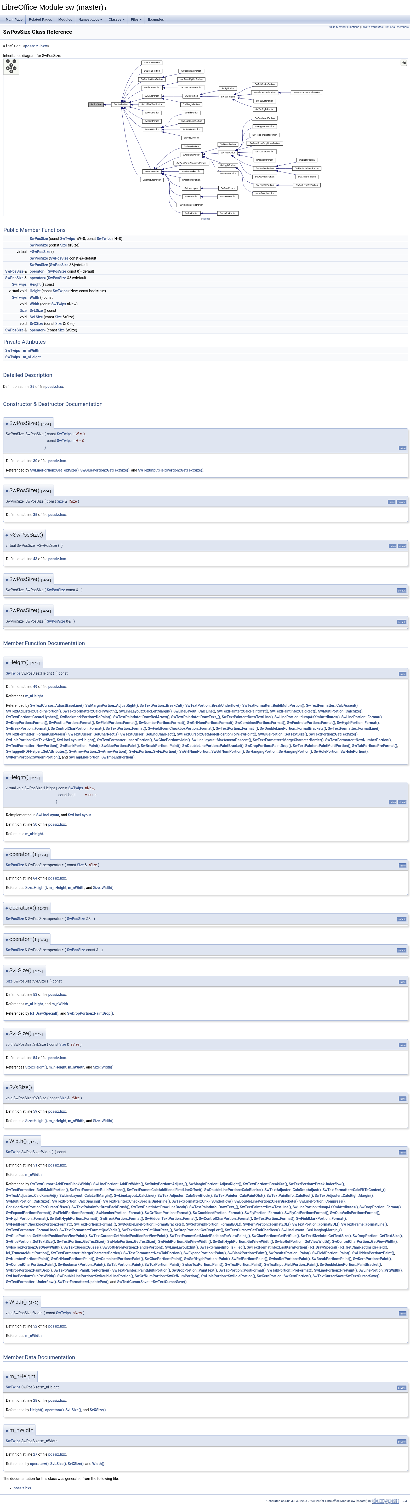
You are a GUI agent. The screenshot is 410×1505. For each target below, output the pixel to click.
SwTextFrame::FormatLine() (364, 1224)
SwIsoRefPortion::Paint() (289, 1259)
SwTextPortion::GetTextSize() (333, 734)
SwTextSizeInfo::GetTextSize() (326, 1236)
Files (136, 19)
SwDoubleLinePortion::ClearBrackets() (266, 1201)
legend (205, 218)
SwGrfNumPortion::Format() (210, 723)
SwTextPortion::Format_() (237, 728)
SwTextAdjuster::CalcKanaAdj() (32, 1195)
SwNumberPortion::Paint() (27, 1259)
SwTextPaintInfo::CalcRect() (293, 711)
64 (35, 878)
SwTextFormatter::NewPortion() (32, 746)
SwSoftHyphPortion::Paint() (207, 1259)
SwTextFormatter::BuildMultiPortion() (273, 705)
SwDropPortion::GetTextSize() (377, 1236)
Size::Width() (103, 888)
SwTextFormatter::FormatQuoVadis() (36, 734)
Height (35, 284)
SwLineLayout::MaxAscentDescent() (221, 740)
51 (35, 1165)
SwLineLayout (47, 815)
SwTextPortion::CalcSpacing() (76, 1201)
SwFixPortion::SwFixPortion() (153, 751)
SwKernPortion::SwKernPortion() (33, 757)
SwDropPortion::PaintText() (194, 1270)
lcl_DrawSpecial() (44, 1013)
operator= (38, 271)
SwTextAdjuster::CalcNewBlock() (184, 1195)
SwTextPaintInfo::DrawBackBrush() (100, 1207)
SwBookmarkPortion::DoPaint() (85, 717)
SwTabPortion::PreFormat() (374, 746)
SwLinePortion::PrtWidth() (380, 1270)
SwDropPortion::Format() (26, 723)
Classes (116, 19)
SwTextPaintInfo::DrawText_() (195, 717)
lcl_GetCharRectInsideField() (363, 1247)
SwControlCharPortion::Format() (77, 728)
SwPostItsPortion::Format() (71, 723)
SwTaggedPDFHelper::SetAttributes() (36, 751)
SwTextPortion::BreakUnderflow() (213, 705)
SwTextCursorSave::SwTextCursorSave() (345, 1276)
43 (35, 559)
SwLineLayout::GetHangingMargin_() (311, 1230)
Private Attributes (372, 27)
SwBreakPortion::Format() (27, 728)
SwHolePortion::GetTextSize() (30, 740)
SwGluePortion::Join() (171, 740)
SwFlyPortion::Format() (263, 1213)
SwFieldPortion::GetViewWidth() (184, 1241)
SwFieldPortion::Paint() (331, 1253)
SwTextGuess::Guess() (82, 1247)
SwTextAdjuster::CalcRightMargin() (344, 1195)
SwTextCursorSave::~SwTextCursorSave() (151, 1282)
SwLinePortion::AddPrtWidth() (118, 1184)
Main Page (14, 19)
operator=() (54, 1410)
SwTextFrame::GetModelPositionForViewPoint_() (210, 1236)
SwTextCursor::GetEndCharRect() (147, 734)
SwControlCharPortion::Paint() (31, 1264)
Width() (98, 1464)
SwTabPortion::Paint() (124, 1264)
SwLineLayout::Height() (76, 740)
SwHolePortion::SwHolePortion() (341, 751)
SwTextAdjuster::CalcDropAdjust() (292, 1190)
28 (35, 1400)
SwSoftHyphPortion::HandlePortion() (132, 1247)
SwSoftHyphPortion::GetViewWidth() (243, 1241)
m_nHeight (32, 357)
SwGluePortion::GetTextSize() (104, 470)
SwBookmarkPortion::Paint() (81, 1264)
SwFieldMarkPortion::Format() (321, 1218)
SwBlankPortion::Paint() (80, 746)
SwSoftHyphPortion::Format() (74, 1218)
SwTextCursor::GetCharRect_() (93, 734)
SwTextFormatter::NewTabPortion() (152, 1253)
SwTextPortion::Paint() (244, 1264)
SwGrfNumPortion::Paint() (72, 1259)
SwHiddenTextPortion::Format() (171, 1218)
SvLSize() (73, 1410)
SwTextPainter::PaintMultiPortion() (321, 746)
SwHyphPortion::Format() (358, 723)
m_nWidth (31, 350)
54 (35, 1058)
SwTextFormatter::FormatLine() (353, 728)
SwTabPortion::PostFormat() (242, 1270)
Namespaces (90, 19)
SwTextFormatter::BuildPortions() (97, 1190)
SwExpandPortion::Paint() (205, 1253)
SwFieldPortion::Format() (116, 723)
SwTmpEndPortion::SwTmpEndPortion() (102, 757)
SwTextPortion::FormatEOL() (316, 1224)
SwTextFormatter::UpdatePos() (83, 1282)
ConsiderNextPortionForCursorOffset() (38, 1207)
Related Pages (40, 19)
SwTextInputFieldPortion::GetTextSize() (170, 470)
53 (35, 994)
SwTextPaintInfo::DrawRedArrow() (141, 717)
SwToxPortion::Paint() (162, 1264)
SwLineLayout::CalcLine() (194, 711)
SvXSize (36, 323)
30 (35, 461)
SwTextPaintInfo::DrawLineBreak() (159, 1207)
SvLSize (36, 310)
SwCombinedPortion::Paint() (119, 1259)
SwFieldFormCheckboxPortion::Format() (181, 728)
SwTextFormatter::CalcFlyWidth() (89, 711)
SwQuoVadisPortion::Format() (354, 1213)
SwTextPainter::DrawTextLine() (247, 717)
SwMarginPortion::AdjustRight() (111, 705)
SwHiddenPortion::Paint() (373, 1253)
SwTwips (67, 239)
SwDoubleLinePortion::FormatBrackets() (293, 728)
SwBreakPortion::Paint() (160, 746)
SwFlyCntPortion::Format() (306, 1213)
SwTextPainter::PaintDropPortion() (82, 1270)
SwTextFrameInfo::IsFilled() (222, 1247)
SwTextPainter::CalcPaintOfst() (242, 711)
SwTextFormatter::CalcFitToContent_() (354, 1190)
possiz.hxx (36, 46)
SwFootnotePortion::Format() (311, 723)
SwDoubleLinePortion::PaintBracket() (213, 746)
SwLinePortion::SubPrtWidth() (31, 1276)
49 (35, 687)
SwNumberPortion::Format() (162, 723)
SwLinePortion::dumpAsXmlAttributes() (307, 717)
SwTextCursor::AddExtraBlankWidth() (61, 1184)
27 (35, 1454)
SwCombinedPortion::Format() (260, 723)
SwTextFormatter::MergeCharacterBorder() (288, 740)
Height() (37, 1410)
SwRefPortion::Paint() (249, 1259)
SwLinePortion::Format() (361, 717)
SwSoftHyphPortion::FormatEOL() (213, 1224)
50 (35, 824)
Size (63, 245)
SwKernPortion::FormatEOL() (267, 1224)
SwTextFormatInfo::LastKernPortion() (278, 1247)
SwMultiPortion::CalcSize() (340, 711)
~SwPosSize (40, 252)
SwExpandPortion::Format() (29, 1213)
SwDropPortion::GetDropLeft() (198, 1230)
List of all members (397, 27)
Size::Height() (36, 888)
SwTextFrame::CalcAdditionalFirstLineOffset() (165, 1190)
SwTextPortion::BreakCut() (162, 705)
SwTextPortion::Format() (126, 728)
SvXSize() (98, 1410)
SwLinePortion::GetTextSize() (54, 470)
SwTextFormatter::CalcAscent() (332, 705)
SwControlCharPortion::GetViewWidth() (364, 1241)
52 (35, 1326)
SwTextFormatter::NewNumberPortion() (358, 740)
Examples (156, 19)
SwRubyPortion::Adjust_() (166, 1184)
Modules (65, 19)
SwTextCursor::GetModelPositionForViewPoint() (216, 734)
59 (35, 1111)
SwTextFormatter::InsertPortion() (124, 740)
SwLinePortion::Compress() (322, 1201)
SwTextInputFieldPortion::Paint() (291, 1264)
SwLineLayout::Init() (181, 1247)
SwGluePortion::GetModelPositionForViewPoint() (46, 1236)
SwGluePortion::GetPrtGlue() (275, 1236)
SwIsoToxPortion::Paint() (202, 1264)
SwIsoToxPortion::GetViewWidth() (34, 1247)
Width (34, 297)
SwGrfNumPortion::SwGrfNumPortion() (211, 751)
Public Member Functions (343, 27)
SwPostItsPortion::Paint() (290, 1253)
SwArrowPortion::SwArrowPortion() (98, 751)
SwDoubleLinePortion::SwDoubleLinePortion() (95, 1276)
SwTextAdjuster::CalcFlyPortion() (33, 711)
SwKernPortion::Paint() (372, 1259)
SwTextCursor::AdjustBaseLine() (57, 705)
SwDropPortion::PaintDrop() (268, 746)
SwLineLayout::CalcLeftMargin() (145, 711)
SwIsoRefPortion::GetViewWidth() (303, 1241)
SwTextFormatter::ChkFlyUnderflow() (202, 1201)
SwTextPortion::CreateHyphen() (32, 717)
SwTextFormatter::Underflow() (31, 1282)
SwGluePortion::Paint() (120, 746)
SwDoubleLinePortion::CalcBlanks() (233, 1190)
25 (32, 386)
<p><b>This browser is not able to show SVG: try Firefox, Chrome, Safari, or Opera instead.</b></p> (205, 137)
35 (35, 515)
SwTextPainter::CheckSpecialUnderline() (136, 1201)
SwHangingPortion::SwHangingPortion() (279, 751)
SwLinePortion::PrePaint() (335, 1270)
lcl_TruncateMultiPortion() (27, 1253)
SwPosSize (39, 239)
